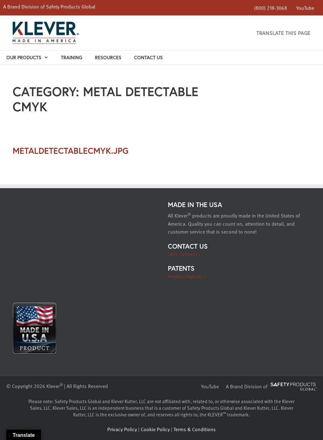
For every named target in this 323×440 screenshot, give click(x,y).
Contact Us (148, 58)
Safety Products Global (70, 6)
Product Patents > (186, 276)
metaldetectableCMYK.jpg (70, 150)
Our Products (30, 57)
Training (71, 58)
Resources (108, 58)
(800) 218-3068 (270, 8)
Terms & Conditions (194, 429)
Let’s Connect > (184, 254)
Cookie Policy (155, 429)
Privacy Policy (122, 429)
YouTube (305, 7)
